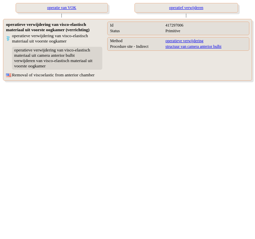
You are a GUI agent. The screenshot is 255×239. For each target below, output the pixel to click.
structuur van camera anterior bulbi (193, 46)
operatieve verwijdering (184, 41)
